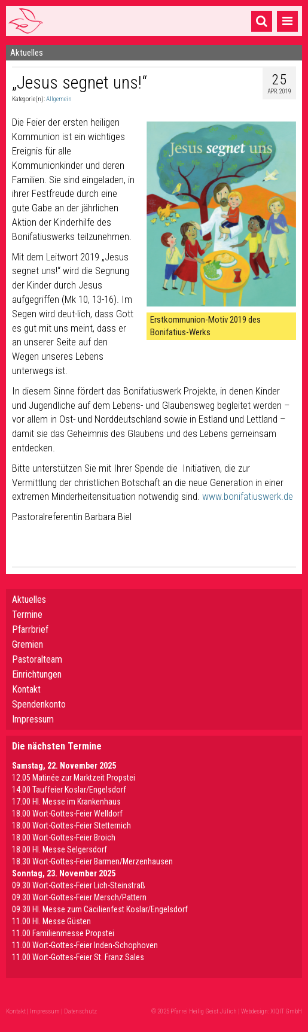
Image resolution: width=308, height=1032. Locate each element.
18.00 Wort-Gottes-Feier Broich (63, 837)
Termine (27, 614)
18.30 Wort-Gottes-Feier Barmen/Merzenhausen (92, 861)
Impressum (33, 719)
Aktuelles (29, 599)
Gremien (27, 644)
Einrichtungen (37, 674)
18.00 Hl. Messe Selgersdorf (59, 849)
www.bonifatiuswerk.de (247, 496)
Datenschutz (80, 1011)
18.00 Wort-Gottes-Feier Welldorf (67, 813)
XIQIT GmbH (286, 1011)
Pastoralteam (37, 659)
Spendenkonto (39, 704)
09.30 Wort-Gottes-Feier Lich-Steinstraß (78, 885)
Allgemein (59, 99)
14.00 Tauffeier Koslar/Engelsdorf (69, 789)
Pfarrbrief (30, 629)
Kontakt (26, 689)
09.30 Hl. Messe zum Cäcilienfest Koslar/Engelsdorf (100, 909)
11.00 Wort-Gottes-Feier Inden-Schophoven (85, 945)
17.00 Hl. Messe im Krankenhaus (66, 801)
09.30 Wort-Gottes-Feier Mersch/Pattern (79, 897)
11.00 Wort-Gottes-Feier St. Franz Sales (78, 957)
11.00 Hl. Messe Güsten (51, 921)
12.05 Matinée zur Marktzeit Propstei (73, 777)
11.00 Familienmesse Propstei (63, 933)
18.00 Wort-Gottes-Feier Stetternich (71, 825)
